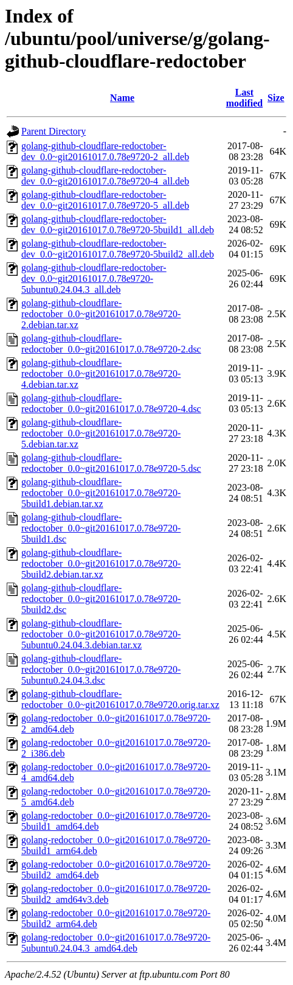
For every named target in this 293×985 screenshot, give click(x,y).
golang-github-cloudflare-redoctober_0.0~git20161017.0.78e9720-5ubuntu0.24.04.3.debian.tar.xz (101, 634)
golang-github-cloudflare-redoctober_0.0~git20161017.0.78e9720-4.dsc (111, 403)
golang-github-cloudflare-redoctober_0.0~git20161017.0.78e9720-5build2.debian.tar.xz (101, 563)
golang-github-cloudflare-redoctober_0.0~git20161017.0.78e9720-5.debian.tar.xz (101, 433)
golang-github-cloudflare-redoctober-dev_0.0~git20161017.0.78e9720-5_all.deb (105, 200)
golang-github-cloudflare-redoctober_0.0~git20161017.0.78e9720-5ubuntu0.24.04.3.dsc (101, 669)
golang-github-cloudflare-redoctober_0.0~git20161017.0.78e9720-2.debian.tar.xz (101, 314)
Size (275, 98)
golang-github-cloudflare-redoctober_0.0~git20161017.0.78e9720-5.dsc (111, 463)
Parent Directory (53, 131)
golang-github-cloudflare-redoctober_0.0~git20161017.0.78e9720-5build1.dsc (101, 528)
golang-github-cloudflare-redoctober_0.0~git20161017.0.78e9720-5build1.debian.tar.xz (101, 493)
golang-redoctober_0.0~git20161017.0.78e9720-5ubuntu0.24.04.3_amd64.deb (115, 942)
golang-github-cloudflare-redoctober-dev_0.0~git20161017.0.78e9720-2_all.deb (105, 151)
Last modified (244, 97)
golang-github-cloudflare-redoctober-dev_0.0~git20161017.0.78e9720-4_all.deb (105, 175)
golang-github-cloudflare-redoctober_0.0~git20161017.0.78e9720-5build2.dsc (101, 599)
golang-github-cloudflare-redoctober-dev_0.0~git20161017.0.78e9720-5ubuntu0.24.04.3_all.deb (94, 278)
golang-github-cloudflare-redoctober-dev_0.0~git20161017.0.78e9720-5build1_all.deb (117, 224)
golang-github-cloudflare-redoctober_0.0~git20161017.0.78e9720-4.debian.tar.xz (101, 373)
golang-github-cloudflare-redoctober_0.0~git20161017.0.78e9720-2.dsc (111, 343)
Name (122, 98)
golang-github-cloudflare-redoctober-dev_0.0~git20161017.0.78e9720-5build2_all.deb (117, 248)
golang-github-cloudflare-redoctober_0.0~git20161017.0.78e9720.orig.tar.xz (120, 699)
